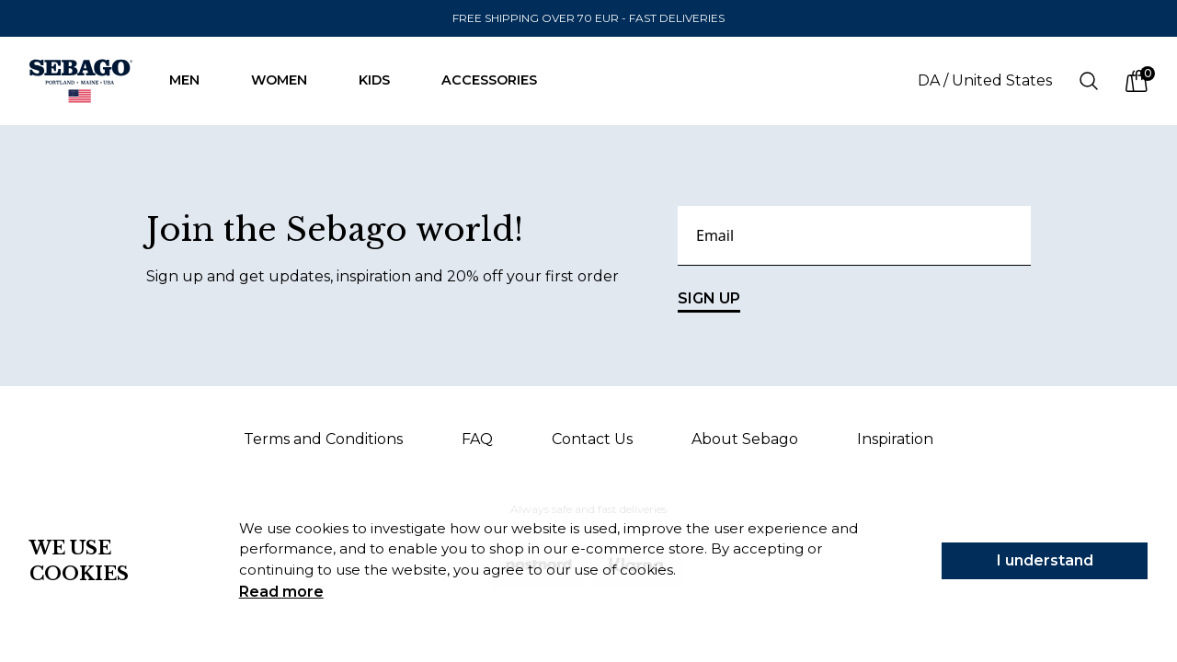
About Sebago (744, 439)
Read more (281, 591)
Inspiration (895, 439)
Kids (383, 80)
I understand (1045, 560)
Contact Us (592, 439)
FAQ (477, 439)
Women (288, 80)
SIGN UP (709, 301)
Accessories (498, 80)
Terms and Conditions (323, 439)
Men (193, 80)
